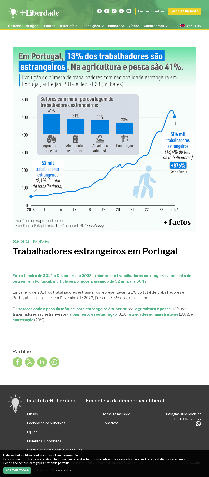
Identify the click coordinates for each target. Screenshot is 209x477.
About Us (190, 26)
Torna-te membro (184, 11)
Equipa (32, 432)
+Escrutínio (68, 26)
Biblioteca (116, 26)
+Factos (48, 26)
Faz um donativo (151, 11)
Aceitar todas (17, 470)
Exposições (93, 26)
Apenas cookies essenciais (54, 470)
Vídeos (134, 26)
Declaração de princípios (46, 423)
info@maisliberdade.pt (183, 414)
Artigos (32, 26)
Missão (32, 414)
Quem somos (156, 26)
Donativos (110, 423)
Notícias (15, 26)
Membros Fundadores (44, 441)
